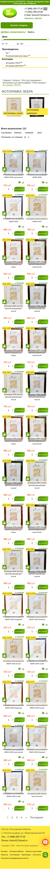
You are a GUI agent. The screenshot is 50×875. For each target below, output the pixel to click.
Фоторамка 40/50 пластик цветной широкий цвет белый (37, 485)
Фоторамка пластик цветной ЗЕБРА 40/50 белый (37, 706)
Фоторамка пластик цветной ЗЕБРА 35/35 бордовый (13, 618)
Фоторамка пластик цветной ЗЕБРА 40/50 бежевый (37, 751)
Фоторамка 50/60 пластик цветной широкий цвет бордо (13, 264)
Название (29, 133)
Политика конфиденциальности (14, 858)
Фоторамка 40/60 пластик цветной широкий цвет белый (13, 397)
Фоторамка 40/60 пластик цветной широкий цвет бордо (13, 352)
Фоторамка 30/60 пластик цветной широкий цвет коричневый (37, 529)
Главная (7, 80)
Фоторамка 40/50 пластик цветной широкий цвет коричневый (37, 441)
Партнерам (26, 855)
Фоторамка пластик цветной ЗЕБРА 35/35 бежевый (37, 618)
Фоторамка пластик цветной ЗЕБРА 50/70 (37, 220)
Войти (31, 32)
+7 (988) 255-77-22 (33, 9)
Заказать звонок (33, 18)
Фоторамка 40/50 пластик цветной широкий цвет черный (13, 485)
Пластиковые (39, 83)
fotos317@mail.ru (40, 15)
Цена (39, 133)
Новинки (17, 133)
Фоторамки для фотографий (17, 83)
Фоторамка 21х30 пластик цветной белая (37, 795)
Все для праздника (31, 80)
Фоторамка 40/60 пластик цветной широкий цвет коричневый (37, 352)
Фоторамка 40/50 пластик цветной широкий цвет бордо (13, 441)
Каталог (16, 80)
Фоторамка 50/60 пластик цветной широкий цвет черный (37, 308)
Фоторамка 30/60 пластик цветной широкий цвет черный (37, 573)
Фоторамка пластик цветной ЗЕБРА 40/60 (37, 176)
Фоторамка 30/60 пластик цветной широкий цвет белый (13, 573)
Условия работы (16, 851)
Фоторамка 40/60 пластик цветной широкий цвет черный (37, 397)
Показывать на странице (11, 137)
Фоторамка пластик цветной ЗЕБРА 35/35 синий (37, 662)
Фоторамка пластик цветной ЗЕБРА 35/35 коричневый (13, 176)
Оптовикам (15, 855)
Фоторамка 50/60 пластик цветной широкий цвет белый (13, 308)
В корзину (19, 189)
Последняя (36, 817)
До (24, 44)
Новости (4, 855)
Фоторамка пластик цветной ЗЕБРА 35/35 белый (13, 662)
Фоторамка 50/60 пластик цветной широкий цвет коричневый (37, 264)
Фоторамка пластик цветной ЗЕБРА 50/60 (13, 220)
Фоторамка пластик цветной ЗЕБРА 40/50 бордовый (13, 706)
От (9, 44)
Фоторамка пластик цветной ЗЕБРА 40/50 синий (13, 795)
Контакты (37, 855)
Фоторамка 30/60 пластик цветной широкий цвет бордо (13, 529)
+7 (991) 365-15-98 (33, 12)
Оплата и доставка (33, 851)
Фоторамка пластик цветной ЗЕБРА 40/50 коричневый (13, 751)
